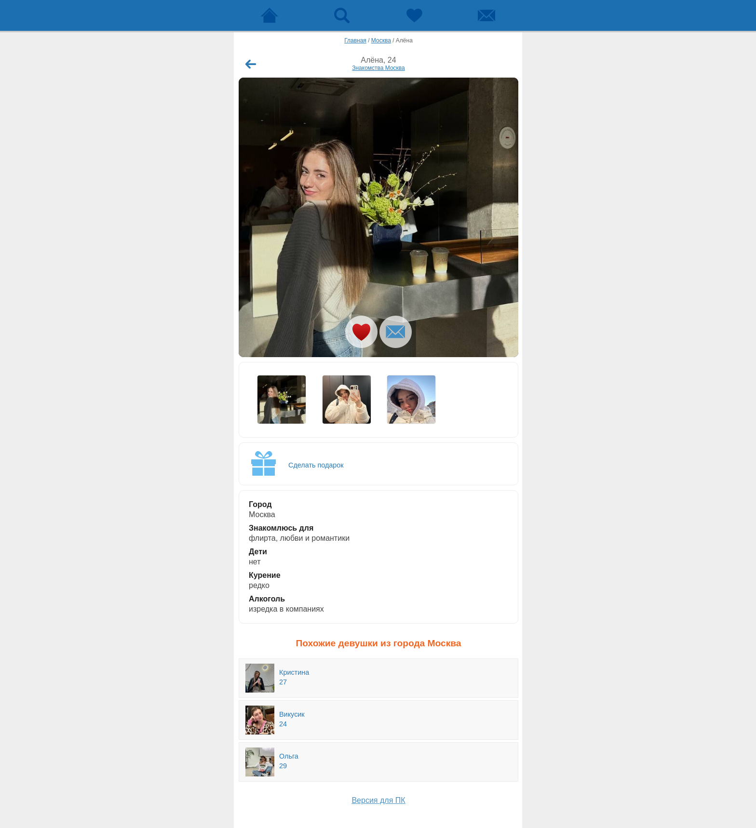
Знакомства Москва (378, 68)
